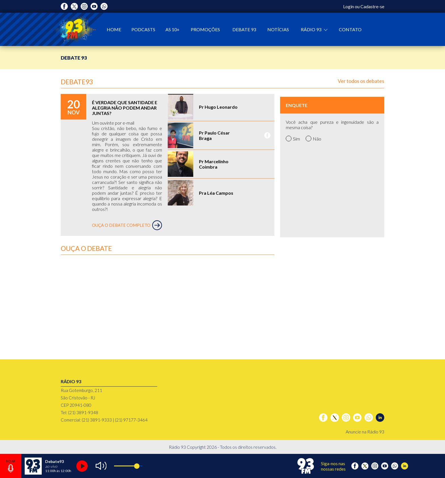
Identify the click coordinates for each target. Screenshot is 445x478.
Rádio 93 (311, 29)
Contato (350, 29)
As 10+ (172, 29)
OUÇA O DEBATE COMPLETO (127, 225)
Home (114, 29)
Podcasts (143, 29)
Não (313, 138)
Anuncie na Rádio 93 (365, 431)
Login (348, 6)
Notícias (278, 29)
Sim (293, 138)
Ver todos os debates (361, 81)
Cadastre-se (372, 6)
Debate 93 (244, 29)
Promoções (205, 29)
